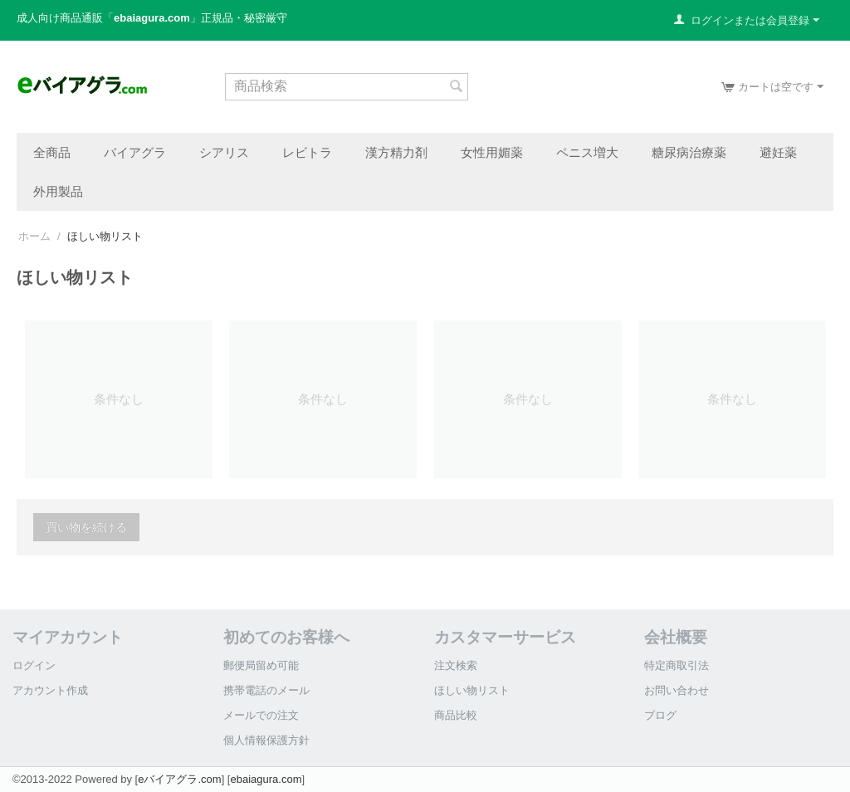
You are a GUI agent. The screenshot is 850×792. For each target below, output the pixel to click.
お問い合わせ (676, 690)
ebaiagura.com (265, 779)
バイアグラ (135, 152)
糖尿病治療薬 (689, 152)
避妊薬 (778, 152)
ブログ (660, 715)
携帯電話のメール (266, 690)
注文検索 (455, 665)
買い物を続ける (86, 527)
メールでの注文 (261, 715)
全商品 (52, 152)
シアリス (224, 152)
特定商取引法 (676, 665)
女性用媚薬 (492, 152)
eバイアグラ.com (179, 779)
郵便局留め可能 (261, 665)
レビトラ (307, 152)
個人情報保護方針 (266, 740)
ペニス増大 (587, 152)
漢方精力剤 (396, 152)
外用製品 (58, 191)
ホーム (34, 236)
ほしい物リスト (472, 690)
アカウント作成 (50, 690)
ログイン (34, 665)
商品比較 (455, 715)
